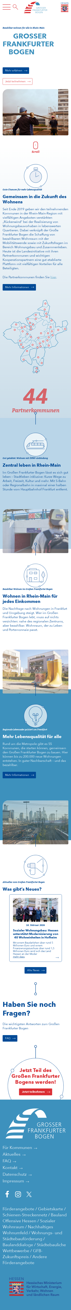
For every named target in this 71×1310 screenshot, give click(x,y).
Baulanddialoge (18, 1244)
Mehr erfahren (13, 70)
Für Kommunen (17, 1147)
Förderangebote (18, 1208)
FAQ (8, 1038)
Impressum (13, 1180)
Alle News (33, 970)
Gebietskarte (50, 1208)
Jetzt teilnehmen (15, 81)
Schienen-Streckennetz (25, 1214)
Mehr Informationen (17, 287)
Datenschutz (15, 1174)
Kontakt (10, 1167)
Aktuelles (12, 1154)
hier (53, 277)
